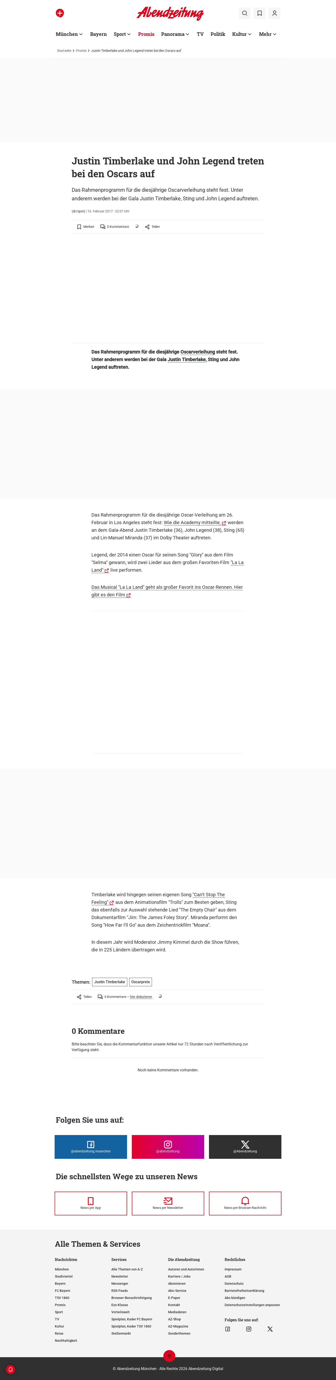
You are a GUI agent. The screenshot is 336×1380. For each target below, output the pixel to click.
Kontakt (174, 1305)
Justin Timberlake (187, 359)
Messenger (119, 1283)
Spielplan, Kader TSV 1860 (131, 1326)
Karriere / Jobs (179, 1276)
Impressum (233, 1269)
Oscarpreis (140, 982)
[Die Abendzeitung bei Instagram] (168, 1147)
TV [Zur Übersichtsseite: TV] (200, 34)
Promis (81, 51)
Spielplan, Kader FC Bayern (131, 1319)
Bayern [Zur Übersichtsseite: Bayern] (98, 34)
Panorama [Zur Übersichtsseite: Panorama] (173, 34)
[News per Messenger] (91, 1203)
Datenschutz (234, 1283)
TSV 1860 (62, 1298)
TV (57, 1319)
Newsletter (119, 1276)
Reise (59, 1333)
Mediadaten (177, 1312)
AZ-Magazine (178, 1326)
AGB (228, 1276)
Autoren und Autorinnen (186, 1269)
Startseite (64, 51)
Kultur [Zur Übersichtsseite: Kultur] (239, 34)
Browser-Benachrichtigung (131, 1298)
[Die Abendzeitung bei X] (245, 1147)
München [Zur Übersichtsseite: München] (67, 34)
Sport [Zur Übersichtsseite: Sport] (120, 34)
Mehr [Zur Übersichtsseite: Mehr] (265, 34)
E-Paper (174, 1298)
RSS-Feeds (119, 1291)
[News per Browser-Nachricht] (245, 1203)
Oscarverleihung (197, 352)
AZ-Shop (174, 1319)
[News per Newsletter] (168, 1203)
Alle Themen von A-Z (127, 1269)
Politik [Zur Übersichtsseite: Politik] (218, 34)
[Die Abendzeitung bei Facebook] (91, 1147)
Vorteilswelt (120, 1312)
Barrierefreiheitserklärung (244, 1291)
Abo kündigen (235, 1298)
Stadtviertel (64, 1276)
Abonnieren (177, 1283)
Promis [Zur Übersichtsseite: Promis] (146, 34)
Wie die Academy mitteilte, (192, 522)
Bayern (60, 1283)
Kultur (59, 1326)
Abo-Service (177, 1291)
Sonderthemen (179, 1333)
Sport (59, 1312)
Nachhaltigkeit (66, 1340)
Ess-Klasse (119, 1305)
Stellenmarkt (121, 1333)
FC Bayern (62, 1291)
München (62, 1269)
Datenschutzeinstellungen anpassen (252, 1305)
